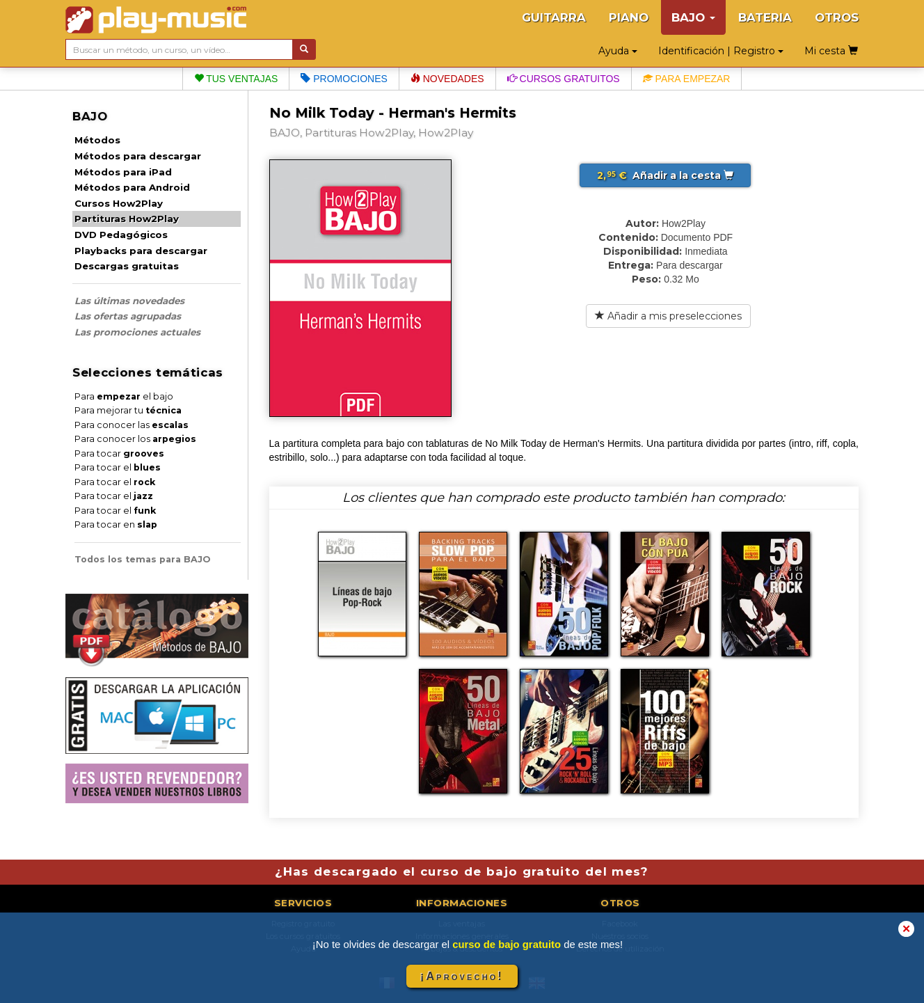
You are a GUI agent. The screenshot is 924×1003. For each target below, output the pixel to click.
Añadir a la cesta (665, 175)
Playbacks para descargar (140, 250)
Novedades (447, 78)
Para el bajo (123, 396)
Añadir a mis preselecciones (668, 316)
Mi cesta (831, 51)
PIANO (628, 17)
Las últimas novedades (129, 300)
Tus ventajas (236, 78)
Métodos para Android (132, 187)
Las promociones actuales (137, 332)
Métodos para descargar (137, 155)
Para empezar (687, 78)
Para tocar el (117, 467)
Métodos (97, 139)
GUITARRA (554, 17)
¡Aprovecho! (462, 976)
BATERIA (765, 17)
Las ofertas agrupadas (127, 316)
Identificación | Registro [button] (720, 51)
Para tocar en (115, 524)
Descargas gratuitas (126, 265)
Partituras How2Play (126, 218)
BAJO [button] (693, 17)
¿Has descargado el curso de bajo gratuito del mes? (461, 871)
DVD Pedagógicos (121, 234)
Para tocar (119, 453)
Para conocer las (131, 425)
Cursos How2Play (118, 203)
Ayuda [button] (617, 51)
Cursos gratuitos (563, 78)
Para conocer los (135, 439)
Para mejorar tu (128, 410)
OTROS (837, 17)
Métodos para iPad (123, 171)
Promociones (344, 78)
